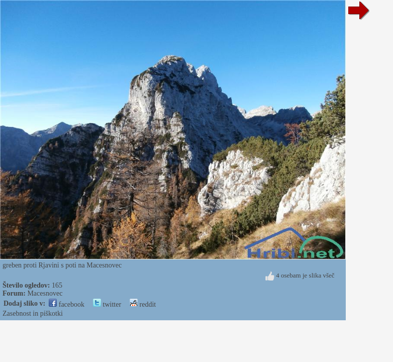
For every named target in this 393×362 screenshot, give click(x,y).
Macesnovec (44, 293)
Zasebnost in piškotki (33, 313)
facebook (66, 304)
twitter (107, 304)
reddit (143, 304)
